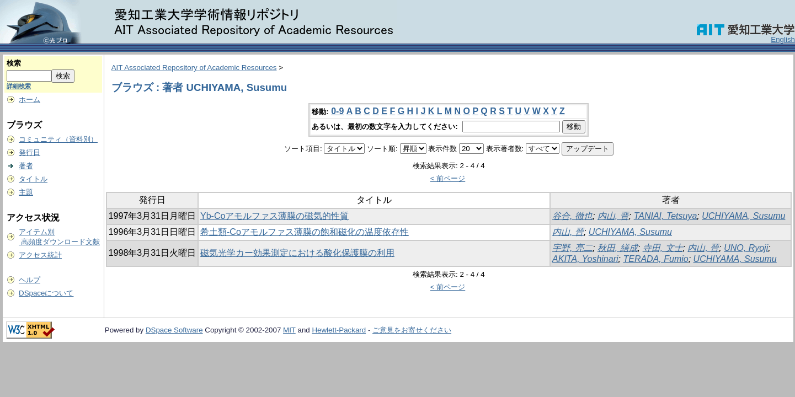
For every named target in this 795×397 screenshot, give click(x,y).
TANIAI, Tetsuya (665, 216)
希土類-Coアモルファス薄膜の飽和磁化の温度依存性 (304, 232)
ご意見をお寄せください (411, 330)
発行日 (29, 152)
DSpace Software (174, 330)
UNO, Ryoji (746, 248)
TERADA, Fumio (655, 259)
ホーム (29, 99)
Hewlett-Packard (339, 330)
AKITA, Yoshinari (585, 259)
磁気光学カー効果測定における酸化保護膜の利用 (297, 252)
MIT (289, 330)
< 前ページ (448, 178)
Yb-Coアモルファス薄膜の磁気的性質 (274, 216)
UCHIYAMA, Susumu (743, 216)
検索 (14, 63)
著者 (26, 166)
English (783, 39)
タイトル (33, 179)
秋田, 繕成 (617, 248)
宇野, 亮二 (572, 248)
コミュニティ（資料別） (58, 139)
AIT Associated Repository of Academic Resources (194, 67)
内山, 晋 (613, 216)
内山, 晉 (568, 232)
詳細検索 (19, 86)
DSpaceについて (46, 293)
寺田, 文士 (663, 248)
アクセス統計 (40, 255)
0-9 (337, 111)
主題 (26, 192)
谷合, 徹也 (572, 216)
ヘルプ (29, 280)
